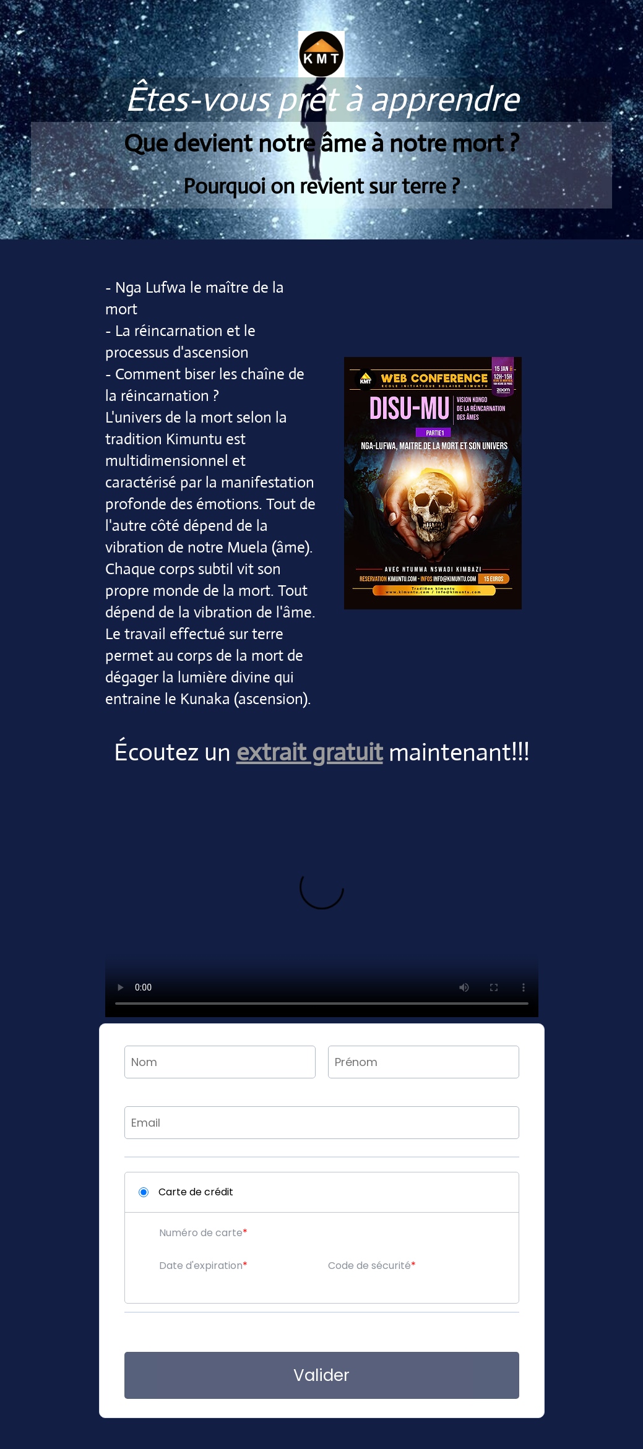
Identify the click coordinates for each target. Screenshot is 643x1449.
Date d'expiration (201, 1265)
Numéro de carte (201, 1233)
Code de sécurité (369, 1265)
